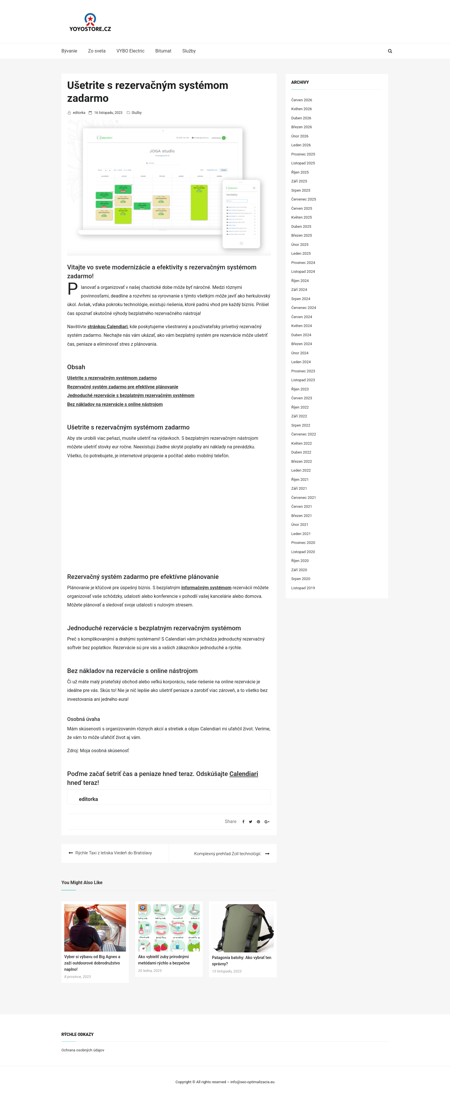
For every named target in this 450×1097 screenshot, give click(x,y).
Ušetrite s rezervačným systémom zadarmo (112, 378)
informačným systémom (206, 587)
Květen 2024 (301, 326)
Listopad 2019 (303, 588)
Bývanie (69, 51)
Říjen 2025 (300, 172)
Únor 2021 (300, 524)
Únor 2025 (300, 244)
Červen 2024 (301, 317)
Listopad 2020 (303, 552)
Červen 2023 (301, 398)
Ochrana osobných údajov (82, 1049)
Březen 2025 (301, 235)
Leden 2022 (301, 470)
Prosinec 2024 (303, 262)
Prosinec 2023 (303, 371)
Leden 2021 (301, 534)
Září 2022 (299, 416)
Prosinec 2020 (303, 542)
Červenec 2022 (303, 434)
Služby (189, 51)
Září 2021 (299, 488)
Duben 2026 (301, 118)
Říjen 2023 (300, 389)
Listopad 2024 (303, 271)
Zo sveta (97, 51)
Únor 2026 (300, 136)
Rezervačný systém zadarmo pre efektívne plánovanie (122, 387)
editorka (79, 113)
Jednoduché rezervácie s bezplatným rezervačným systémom (130, 395)
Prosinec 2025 (303, 154)
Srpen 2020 (300, 579)
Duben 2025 (301, 226)
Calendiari (243, 773)
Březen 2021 (301, 516)
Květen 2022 (301, 443)
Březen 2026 (301, 127)
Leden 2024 (301, 362)
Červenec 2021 (303, 497)
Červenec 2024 (303, 308)
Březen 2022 (301, 461)
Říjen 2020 (300, 561)
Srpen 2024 (300, 299)
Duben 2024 (301, 335)
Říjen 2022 (300, 407)
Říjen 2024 (300, 281)
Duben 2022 (301, 452)
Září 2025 (299, 181)
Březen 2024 (301, 344)
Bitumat (163, 51)
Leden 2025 (301, 253)
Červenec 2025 (303, 199)
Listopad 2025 (303, 163)
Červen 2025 (301, 208)
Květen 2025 (301, 217)
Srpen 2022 (300, 425)
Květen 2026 (301, 109)
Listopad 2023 (303, 380)
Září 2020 (299, 570)
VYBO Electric (131, 51)
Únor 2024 (300, 353)
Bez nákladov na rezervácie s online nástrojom (115, 404)
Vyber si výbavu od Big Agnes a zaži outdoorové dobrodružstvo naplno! (92, 962)
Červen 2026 (301, 100)
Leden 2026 (301, 145)
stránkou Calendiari (108, 326)
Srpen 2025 (300, 190)
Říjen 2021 (300, 479)
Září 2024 (299, 289)
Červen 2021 (301, 506)
